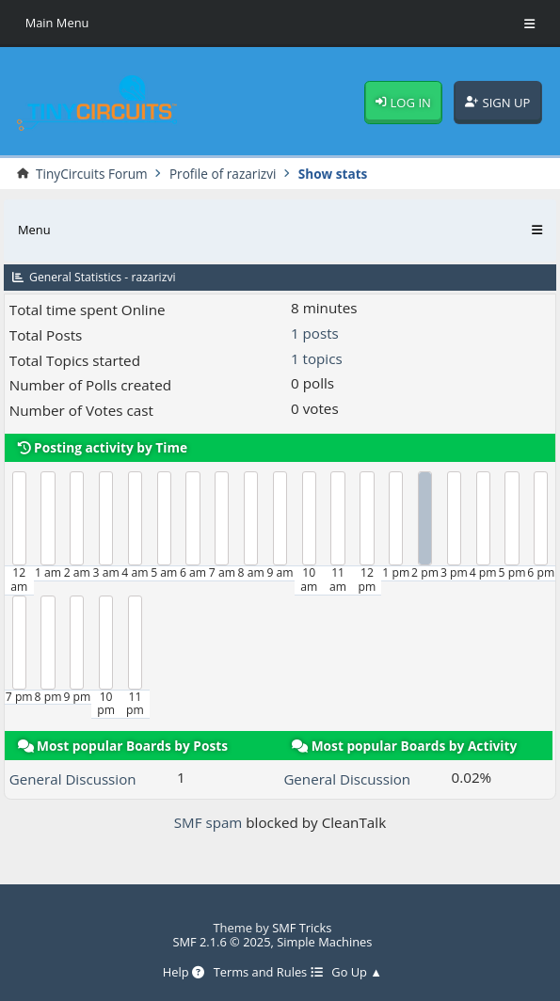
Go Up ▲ (357, 972)
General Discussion (73, 779)
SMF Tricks (302, 927)
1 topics (317, 358)
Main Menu (57, 22)
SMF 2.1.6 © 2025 (221, 941)
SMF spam (208, 822)
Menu (34, 229)
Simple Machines (325, 941)
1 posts (315, 333)
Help (182, 972)
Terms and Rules (268, 972)
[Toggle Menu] (529, 23)
